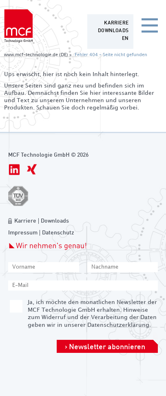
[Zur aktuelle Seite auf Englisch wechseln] (125, 38)
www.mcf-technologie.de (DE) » (38, 55)
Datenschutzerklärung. (119, 325)
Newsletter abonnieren (107, 347)
